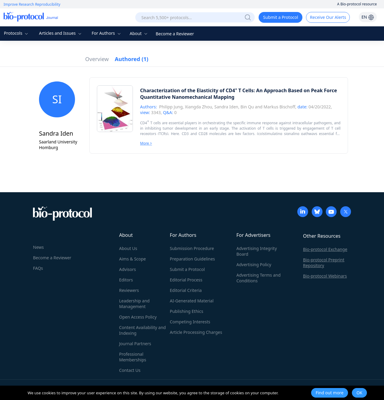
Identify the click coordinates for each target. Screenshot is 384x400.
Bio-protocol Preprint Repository (323, 262)
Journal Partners (135, 343)
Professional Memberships (132, 357)
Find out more (330, 393)
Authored (131, 59)
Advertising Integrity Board (256, 251)
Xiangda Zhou (198, 107)
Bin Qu (247, 107)
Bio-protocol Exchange (325, 249)
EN (368, 17)
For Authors (107, 33)
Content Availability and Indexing (142, 330)
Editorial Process (186, 280)
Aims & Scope (132, 259)
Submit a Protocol (280, 17)
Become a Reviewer (175, 34)
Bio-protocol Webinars (325, 276)
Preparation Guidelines (192, 259)
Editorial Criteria (186, 290)
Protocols (16, 33)
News (38, 247)
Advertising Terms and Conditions (258, 278)
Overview (97, 59)
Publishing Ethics (186, 311)
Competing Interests (190, 322)
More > (146, 143)
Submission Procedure (192, 248)
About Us (128, 248)
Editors (126, 280)
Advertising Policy (253, 264)
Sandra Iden (226, 107)
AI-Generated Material (192, 301)
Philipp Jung (171, 107)
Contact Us (129, 370)
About (139, 33)
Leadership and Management (134, 303)
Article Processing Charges (196, 332)
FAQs (38, 268)
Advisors (127, 269)
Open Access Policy (138, 317)
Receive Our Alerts (328, 17)
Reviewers (129, 290)
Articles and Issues (61, 33)
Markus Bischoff (279, 107)
